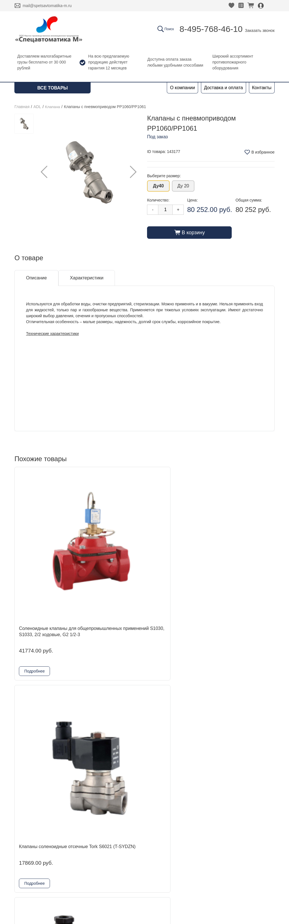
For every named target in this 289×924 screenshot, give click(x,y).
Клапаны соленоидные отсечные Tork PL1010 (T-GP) (175, 687)
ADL (37, 107)
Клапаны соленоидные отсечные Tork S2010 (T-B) (242, 687)
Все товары (52, 88)
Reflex (73, 863)
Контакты (262, 87)
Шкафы (75, 890)
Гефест (74, 854)
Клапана (53, 107)
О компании (182, 87)
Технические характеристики (52, 333)
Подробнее (34, 601)
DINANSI (76, 827)
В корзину (189, 232)
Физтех (74, 872)
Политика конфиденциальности (238, 845)
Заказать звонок (260, 30)
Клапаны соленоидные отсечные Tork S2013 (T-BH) (176, 539)
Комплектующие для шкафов (97, 899)
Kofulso (74, 845)
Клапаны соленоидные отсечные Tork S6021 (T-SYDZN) (110, 539)
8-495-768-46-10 (211, 29)
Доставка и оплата (223, 87)
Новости (23, 845)
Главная (21, 107)
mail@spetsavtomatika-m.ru (47, 5)
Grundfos (76, 881)
